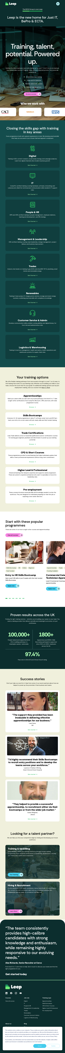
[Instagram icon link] (16, 993)
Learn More (16, 911)
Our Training (16, 875)
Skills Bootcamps (47, 1003)
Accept (40, 1046)
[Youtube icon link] (21, 993)
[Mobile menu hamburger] (58, 3)
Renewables (27, 1013)
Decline (53, 1046)
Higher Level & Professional (50, 1008)
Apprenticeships (47, 1001)
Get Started (32, 165)
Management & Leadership (31, 1008)
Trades (26, 1010)
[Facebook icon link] (11, 993)
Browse (32, 407)
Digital (25, 1001)
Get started (32, 730)
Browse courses (33, 94)
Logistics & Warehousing (31, 1017)
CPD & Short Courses (48, 1006)
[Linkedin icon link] (6, 993)
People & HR (27, 1006)
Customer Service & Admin (31, 1015)
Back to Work (46, 387)
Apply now (14, 586)
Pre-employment (47, 1010)
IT (24, 1003)
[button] (6, 598)
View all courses (15, 535)
